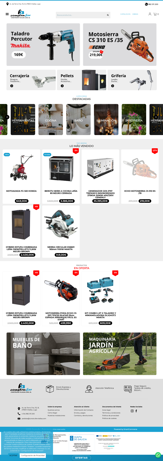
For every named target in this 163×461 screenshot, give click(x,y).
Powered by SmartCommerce (125, 429)
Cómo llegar (52, 413)
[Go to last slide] (7, 117)
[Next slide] (156, 117)
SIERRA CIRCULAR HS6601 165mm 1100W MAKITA (61, 248)
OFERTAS (81, 457)
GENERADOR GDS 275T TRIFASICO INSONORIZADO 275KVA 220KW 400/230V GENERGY (100, 194)
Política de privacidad (110, 416)
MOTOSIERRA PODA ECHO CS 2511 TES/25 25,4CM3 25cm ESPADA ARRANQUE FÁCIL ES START (61, 316)
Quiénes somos (54, 410)
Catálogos (125, 14)
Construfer (28, 14)
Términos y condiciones (111, 413)
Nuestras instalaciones (56, 416)
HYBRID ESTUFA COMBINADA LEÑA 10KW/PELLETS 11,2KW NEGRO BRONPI (21, 249)
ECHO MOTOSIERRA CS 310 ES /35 (139, 192)
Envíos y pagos (79, 413)
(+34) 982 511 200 (28, 414)
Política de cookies (109, 418)
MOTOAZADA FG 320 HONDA (21, 191)
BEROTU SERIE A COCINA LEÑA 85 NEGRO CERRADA (61, 192)
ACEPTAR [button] (13, 456)
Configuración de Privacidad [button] (33, 456)
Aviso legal (106, 410)
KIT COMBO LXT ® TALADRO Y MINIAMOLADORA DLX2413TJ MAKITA (100, 315)
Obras (135, 14)
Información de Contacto (83, 410)
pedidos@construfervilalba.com (34, 419)
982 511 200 (153, 4)
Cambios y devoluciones (83, 416)
